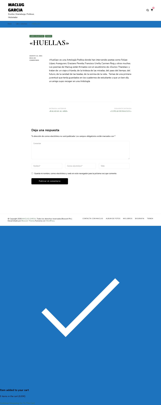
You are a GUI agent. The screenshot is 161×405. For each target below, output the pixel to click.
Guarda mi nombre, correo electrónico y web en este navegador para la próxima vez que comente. (75, 173)
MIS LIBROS (127, 219)
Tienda (150, 219)
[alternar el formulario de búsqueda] (148, 10)
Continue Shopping (9, 403)
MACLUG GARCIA (29, 219)
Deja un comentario (37, 59)
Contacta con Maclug (92, 219)
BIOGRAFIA (139, 219)
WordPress (50, 221)
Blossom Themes (28, 221)
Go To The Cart (27, 403)
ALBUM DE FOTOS (113, 219)
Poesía (48, 36)
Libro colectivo (37, 36)
